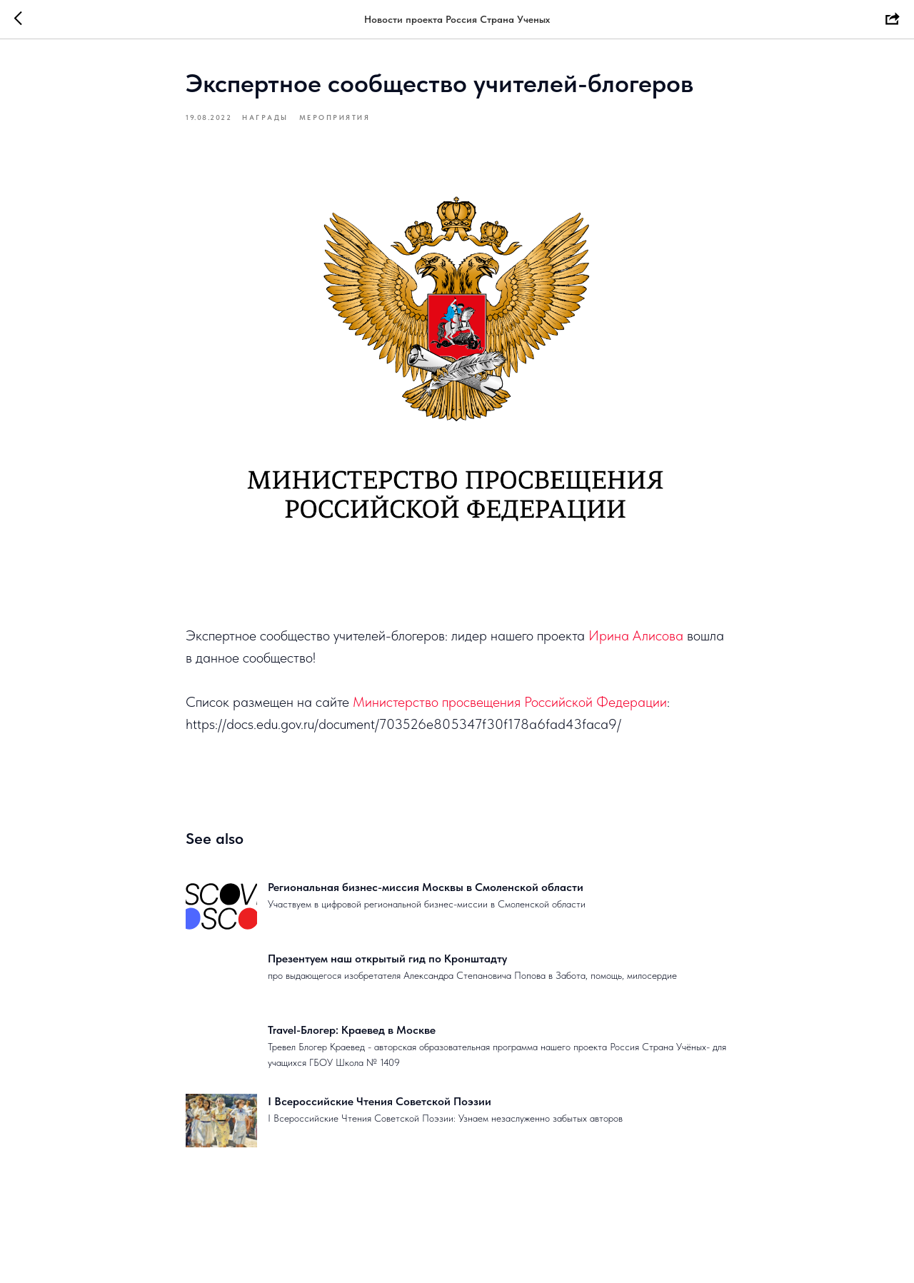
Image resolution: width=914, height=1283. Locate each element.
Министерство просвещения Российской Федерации (510, 701)
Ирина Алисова (635, 635)
